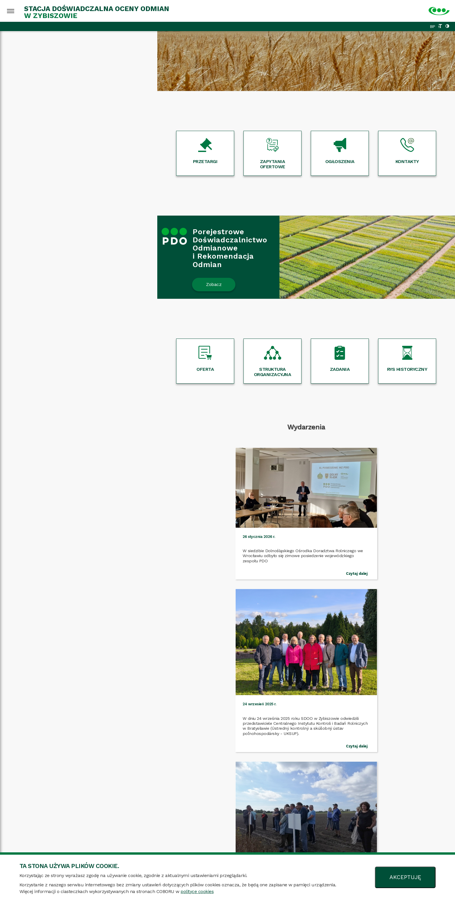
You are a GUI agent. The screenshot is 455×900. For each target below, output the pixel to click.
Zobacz (56, 284)
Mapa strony (93, 847)
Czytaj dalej (104, 577)
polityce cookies (197, 891)
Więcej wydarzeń (227, 603)
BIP (432, 26)
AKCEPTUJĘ (405, 877)
